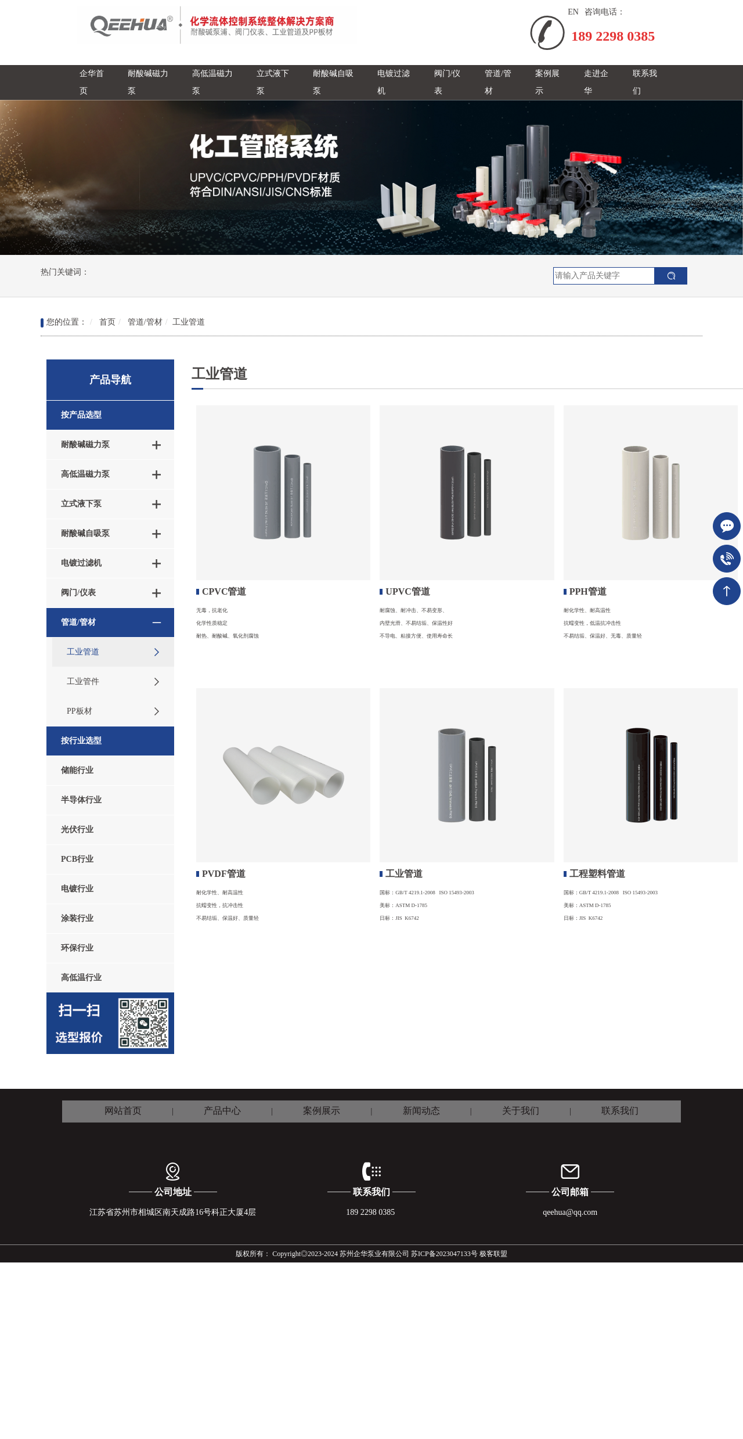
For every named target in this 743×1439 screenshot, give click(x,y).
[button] (151, 82)
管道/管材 (145, 322)
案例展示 (321, 1111)
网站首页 (123, 1111)
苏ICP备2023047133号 (444, 1254)
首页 (107, 322)
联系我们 (620, 1111)
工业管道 (188, 322)
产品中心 (222, 1111)
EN (573, 12)
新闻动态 (421, 1111)
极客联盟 (493, 1254)
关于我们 (520, 1111)
